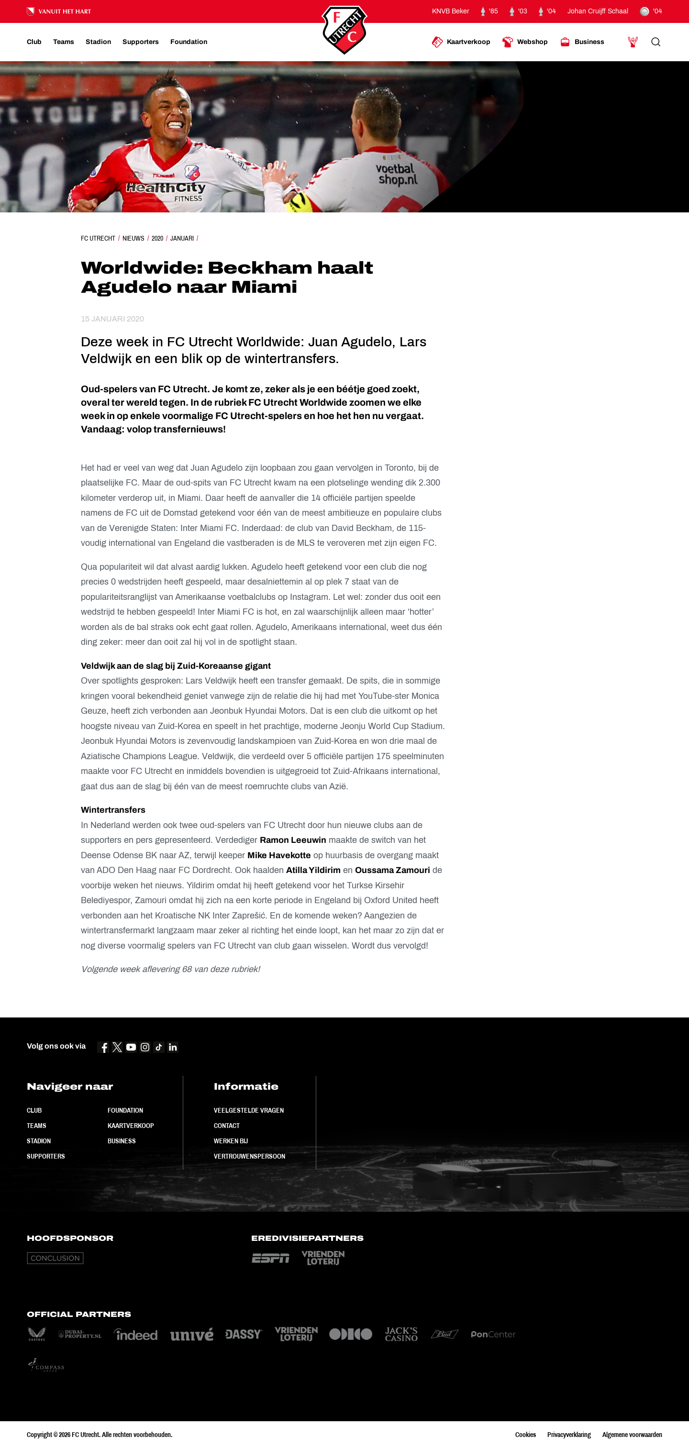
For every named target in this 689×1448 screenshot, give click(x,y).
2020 (157, 238)
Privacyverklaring (569, 1434)
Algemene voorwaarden (632, 1434)
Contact (227, 1125)
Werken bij (231, 1141)
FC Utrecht (98, 238)
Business (122, 1141)
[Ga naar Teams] (63, 42)
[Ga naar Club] (34, 42)
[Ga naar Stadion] (98, 42)
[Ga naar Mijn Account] (633, 42)
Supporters (46, 1156)
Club (34, 1110)
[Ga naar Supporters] (140, 42)
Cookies (525, 1434)
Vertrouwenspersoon (249, 1156)
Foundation (125, 1110)
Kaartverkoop (131, 1125)
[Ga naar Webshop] (525, 42)
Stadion (39, 1141)
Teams (36, 1125)
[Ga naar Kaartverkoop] (461, 42)
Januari (182, 238)
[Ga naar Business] (581, 42)
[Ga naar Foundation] (188, 42)
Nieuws (133, 238)
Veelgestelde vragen (249, 1110)
